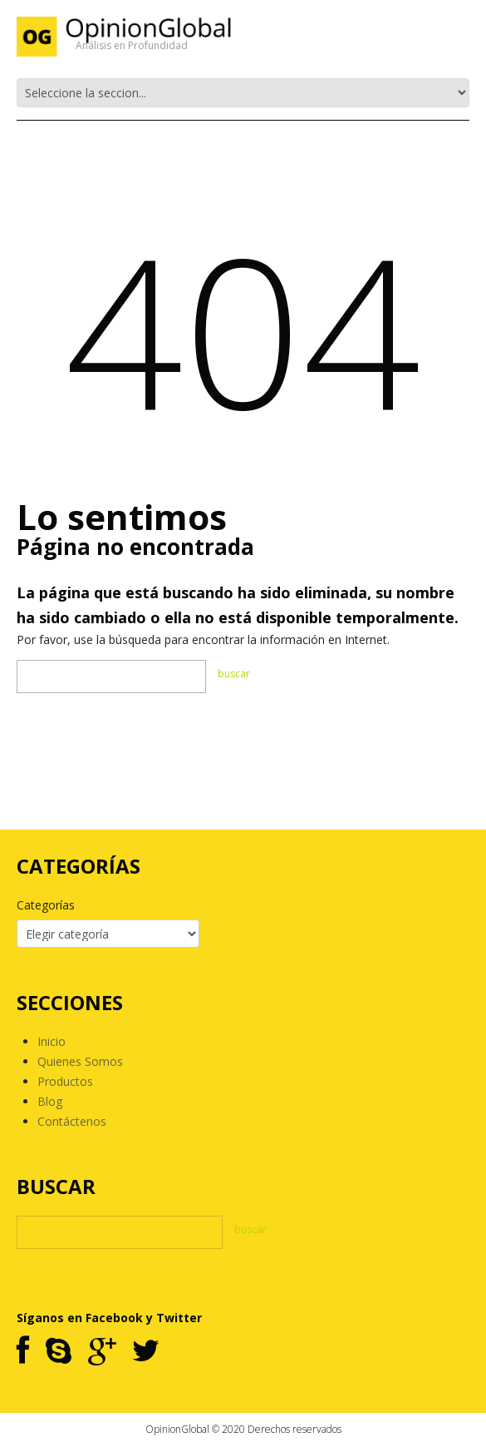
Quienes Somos (80, 1061)
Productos (65, 1081)
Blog (49, 1101)
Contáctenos (71, 1121)
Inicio (51, 1041)
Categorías (46, 905)
